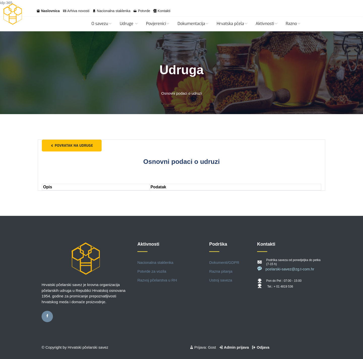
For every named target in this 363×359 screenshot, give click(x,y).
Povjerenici (158, 23)
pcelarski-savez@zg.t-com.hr (285, 269)
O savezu (102, 23)
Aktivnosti (267, 23)
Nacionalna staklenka (113, 11)
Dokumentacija (193, 23)
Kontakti (164, 11)
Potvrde (144, 11)
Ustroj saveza (220, 280)
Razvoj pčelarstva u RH (157, 280)
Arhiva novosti (78, 11)
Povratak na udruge (71, 145)
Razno (293, 23)
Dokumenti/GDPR (224, 262)
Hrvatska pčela (232, 23)
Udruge (129, 23)
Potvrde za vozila (151, 271)
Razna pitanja (220, 271)
